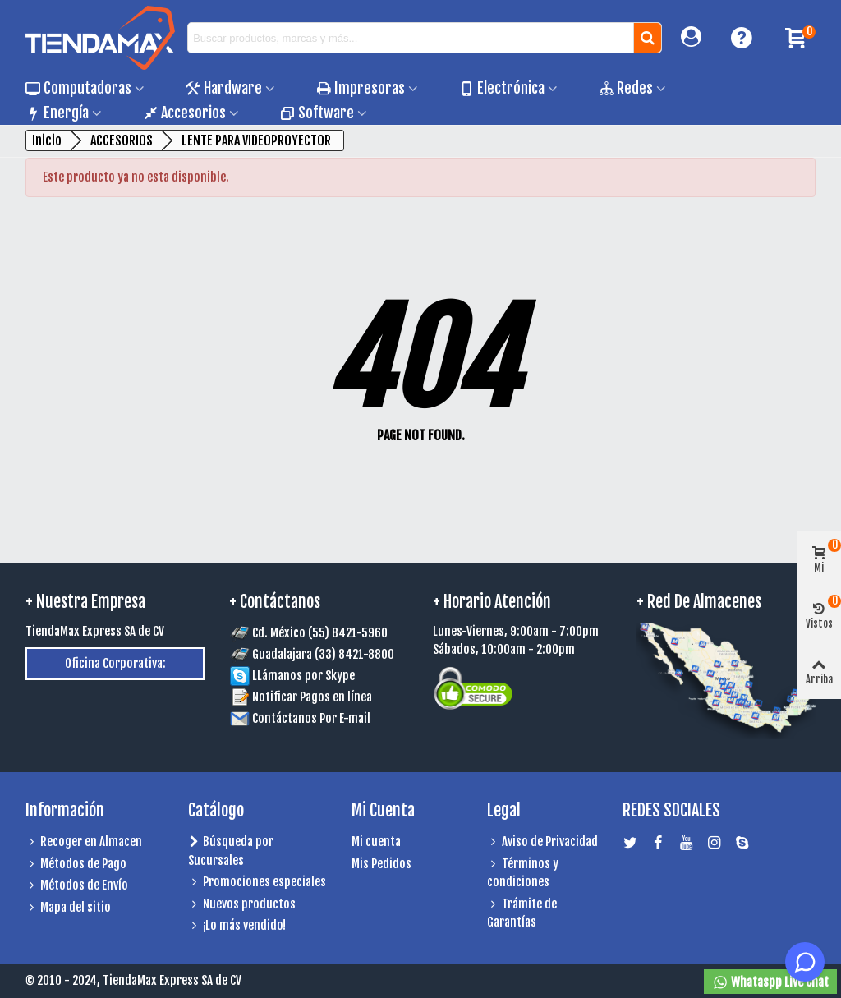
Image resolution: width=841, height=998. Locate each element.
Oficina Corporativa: (115, 663)
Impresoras (360, 88)
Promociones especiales (257, 882)
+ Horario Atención (492, 601)
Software (317, 112)
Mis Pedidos (381, 864)
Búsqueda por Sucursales (230, 850)
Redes (626, 88)
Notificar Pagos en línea (312, 697)
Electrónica (502, 88)
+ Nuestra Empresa (85, 601)
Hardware (224, 88)
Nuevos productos (242, 904)
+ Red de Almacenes (698, 601)
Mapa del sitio (68, 908)
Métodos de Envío (76, 885)
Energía (57, 112)
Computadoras (78, 88)
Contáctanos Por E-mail (311, 718)
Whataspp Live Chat (770, 982)
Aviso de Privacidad (542, 842)
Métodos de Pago (75, 864)
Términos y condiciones (522, 872)
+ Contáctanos (274, 601)
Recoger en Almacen (83, 842)
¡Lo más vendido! (237, 926)
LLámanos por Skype (292, 675)
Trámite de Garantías (522, 913)
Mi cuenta (376, 841)
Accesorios (184, 112)
